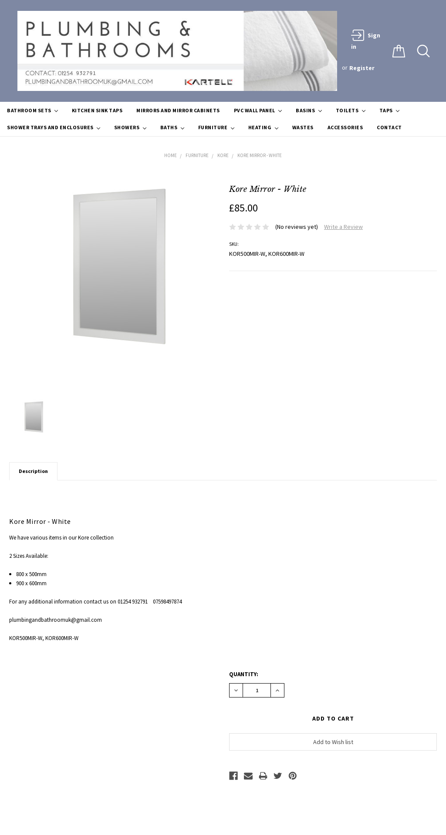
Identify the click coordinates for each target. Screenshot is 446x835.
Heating (263, 127)
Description (33, 471)
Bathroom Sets (32, 110)
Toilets (350, 110)
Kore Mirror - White (259, 155)
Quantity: (243, 674)
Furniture (216, 127)
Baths (172, 127)
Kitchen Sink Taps (97, 110)
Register (362, 68)
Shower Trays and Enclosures (53, 127)
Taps (389, 110)
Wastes (303, 127)
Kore (223, 155)
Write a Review (343, 227)
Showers (130, 127)
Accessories (345, 127)
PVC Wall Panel (258, 110)
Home (170, 155)
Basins (308, 110)
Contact (389, 127)
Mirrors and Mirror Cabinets (178, 110)
